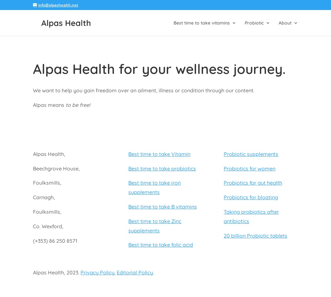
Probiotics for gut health (253, 182)
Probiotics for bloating (251, 197)
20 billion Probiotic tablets (255, 235)
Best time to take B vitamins (162, 206)
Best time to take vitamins (202, 23)
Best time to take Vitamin (159, 154)
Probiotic (254, 23)
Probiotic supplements (251, 154)
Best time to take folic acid (160, 244)
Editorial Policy (135, 272)
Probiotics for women (249, 168)
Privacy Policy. (97, 272)
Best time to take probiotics (162, 168)
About (285, 23)
